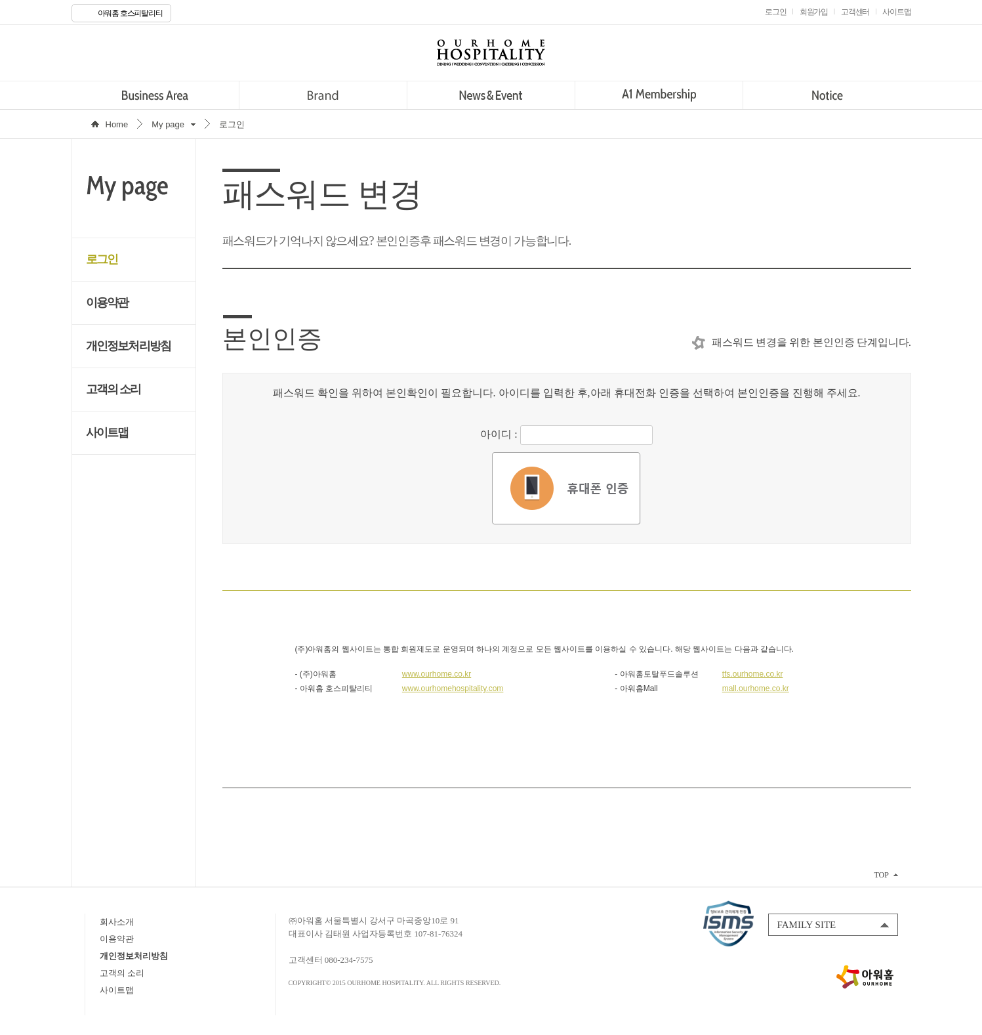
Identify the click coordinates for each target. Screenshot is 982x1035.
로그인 (102, 259)
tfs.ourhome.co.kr (752, 674)
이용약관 (107, 302)
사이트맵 (107, 432)
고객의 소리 (113, 389)
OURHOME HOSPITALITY (491, 52)
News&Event (491, 95)
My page (168, 124)
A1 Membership (659, 95)
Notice (826, 95)
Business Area (155, 95)
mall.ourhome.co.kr (755, 688)
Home (117, 124)
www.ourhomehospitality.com (453, 688)
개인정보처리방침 (128, 345)
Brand (323, 95)
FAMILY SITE (806, 924)
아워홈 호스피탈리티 (130, 13)
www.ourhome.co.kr (436, 674)
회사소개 (117, 922)
